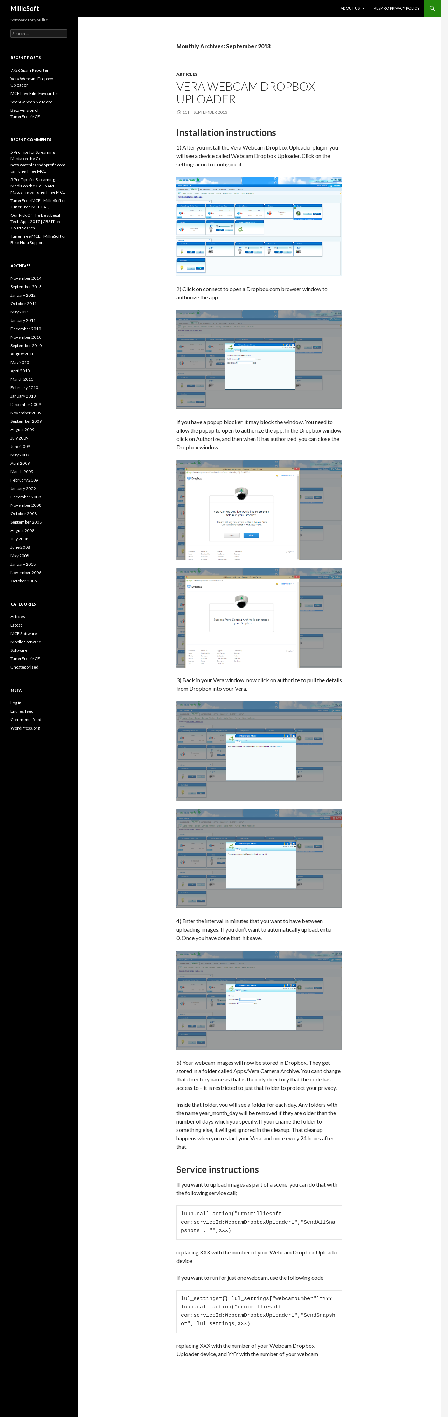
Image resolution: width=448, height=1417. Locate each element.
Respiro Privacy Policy (397, 8)
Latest (16, 625)
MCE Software (23, 633)
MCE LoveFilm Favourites (34, 93)
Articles (186, 74)
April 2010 (20, 370)
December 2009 (25, 404)
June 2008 (20, 547)
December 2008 (25, 496)
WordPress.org (25, 728)
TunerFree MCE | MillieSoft (35, 200)
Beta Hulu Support (27, 242)
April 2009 (20, 463)
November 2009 (25, 412)
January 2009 (23, 488)
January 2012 (23, 295)
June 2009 (20, 446)
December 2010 (25, 328)
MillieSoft (24, 8)
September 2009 (26, 421)
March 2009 (21, 471)
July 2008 (19, 538)
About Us (350, 8)
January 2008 (23, 564)
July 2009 (19, 438)
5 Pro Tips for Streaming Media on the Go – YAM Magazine (32, 186)
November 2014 (25, 278)
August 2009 (22, 429)
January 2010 (23, 396)
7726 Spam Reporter (29, 70)
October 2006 (23, 580)
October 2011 (23, 303)
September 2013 (26, 286)
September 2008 (26, 522)
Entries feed (22, 711)
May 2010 (19, 362)
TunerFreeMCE (25, 658)
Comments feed (25, 719)
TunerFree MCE (31, 171)
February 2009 (24, 480)
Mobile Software (25, 641)
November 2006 (25, 572)
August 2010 (22, 354)
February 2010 (24, 387)
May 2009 (19, 454)
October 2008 (23, 513)
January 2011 (23, 320)
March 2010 (21, 379)
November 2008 (25, 505)
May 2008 (19, 555)
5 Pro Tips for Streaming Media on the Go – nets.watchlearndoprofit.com (37, 158)
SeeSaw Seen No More (31, 101)
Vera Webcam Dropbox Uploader (245, 92)
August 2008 (22, 530)
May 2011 (19, 311)
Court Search (22, 227)
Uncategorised (24, 667)
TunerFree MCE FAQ (30, 206)
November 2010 (25, 337)
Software (18, 650)
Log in (15, 702)
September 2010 (26, 345)
